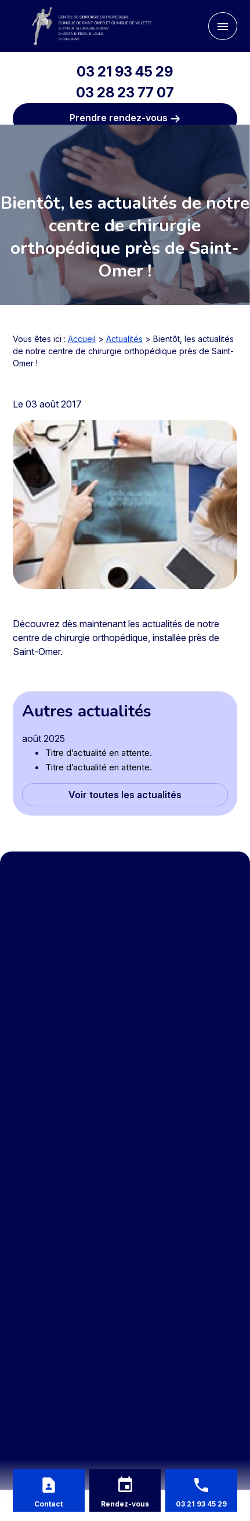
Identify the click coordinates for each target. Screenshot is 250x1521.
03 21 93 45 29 (125, 71)
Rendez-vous (125, 1504)
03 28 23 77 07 (125, 92)
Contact (48, 1504)
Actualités (124, 339)
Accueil (82, 339)
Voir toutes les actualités (125, 794)
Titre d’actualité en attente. (98, 752)
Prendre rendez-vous (125, 118)
